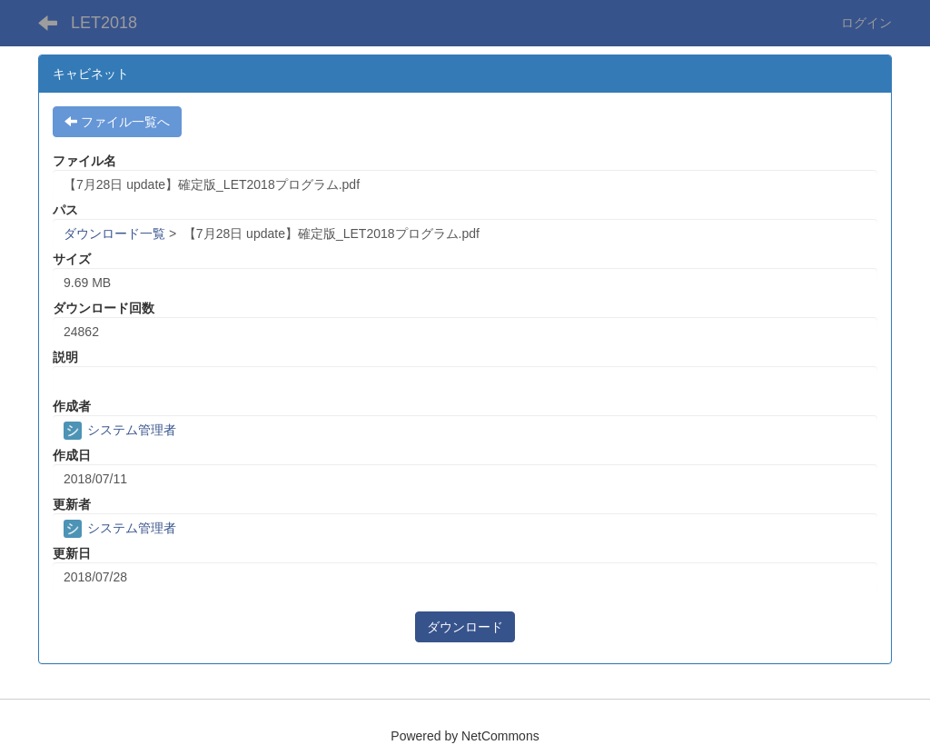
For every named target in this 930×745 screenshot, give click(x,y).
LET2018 (104, 23)
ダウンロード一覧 (114, 233)
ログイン (866, 22)
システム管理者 (120, 429)
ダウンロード (465, 627)
